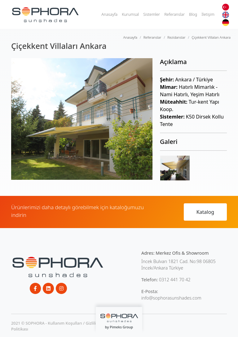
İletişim (207, 14)
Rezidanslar (176, 37)
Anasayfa (109, 14)
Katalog (205, 212)
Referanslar (174, 14)
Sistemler (151, 14)
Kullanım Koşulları (65, 323)
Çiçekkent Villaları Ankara (211, 37)
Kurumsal (130, 14)
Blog (193, 14)
